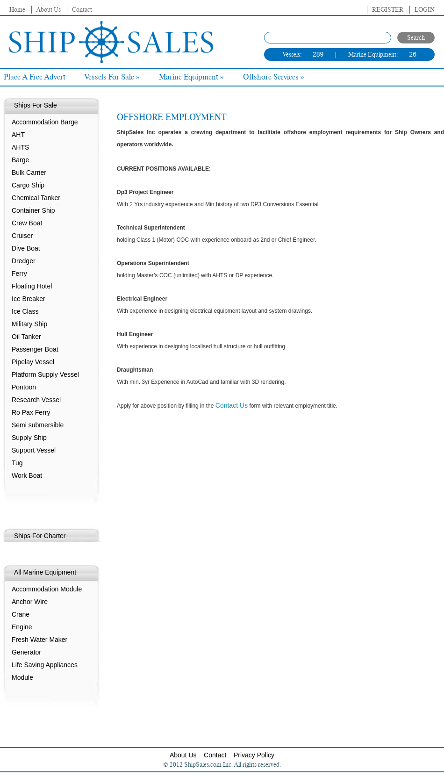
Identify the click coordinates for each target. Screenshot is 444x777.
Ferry (19, 273)
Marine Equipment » (191, 77)
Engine (22, 627)
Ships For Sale (35, 105)
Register (387, 10)
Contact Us (231, 405)
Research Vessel (36, 399)
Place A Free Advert (34, 77)
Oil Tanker (26, 336)
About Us (48, 10)
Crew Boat (27, 223)
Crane (20, 614)
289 (318, 54)
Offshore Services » (273, 77)
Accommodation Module (47, 589)
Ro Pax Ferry (31, 412)
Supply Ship (29, 437)
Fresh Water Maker (39, 639)
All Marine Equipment (45, 572)
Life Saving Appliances (45, 665)
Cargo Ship (28, 185)
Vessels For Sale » (112, 77)
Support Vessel (34, 450)
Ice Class (25, 311)
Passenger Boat (35, 349)
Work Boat (27, 475)
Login (425, 10)
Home (17, 10)
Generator (26, 652)
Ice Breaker (28, 298)
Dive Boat (26, 248)
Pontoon (24, 387)
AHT (18, 134)
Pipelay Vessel (33, 362)
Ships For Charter (39, 536)
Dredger (24, 261)
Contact (82, 10)
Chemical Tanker (36, 197)
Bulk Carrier (29, 172)
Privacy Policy (254, 755)
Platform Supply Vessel (45, 374)
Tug (17, 463)
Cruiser (22, 235)
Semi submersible (38, 425)
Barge (20, 160)
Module (22, 677)
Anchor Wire (30, 601)
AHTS (20, 147)
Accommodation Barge (45, 122)
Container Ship (33, 210)
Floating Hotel (32, 286)
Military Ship (29, 324)
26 (412, 54)
